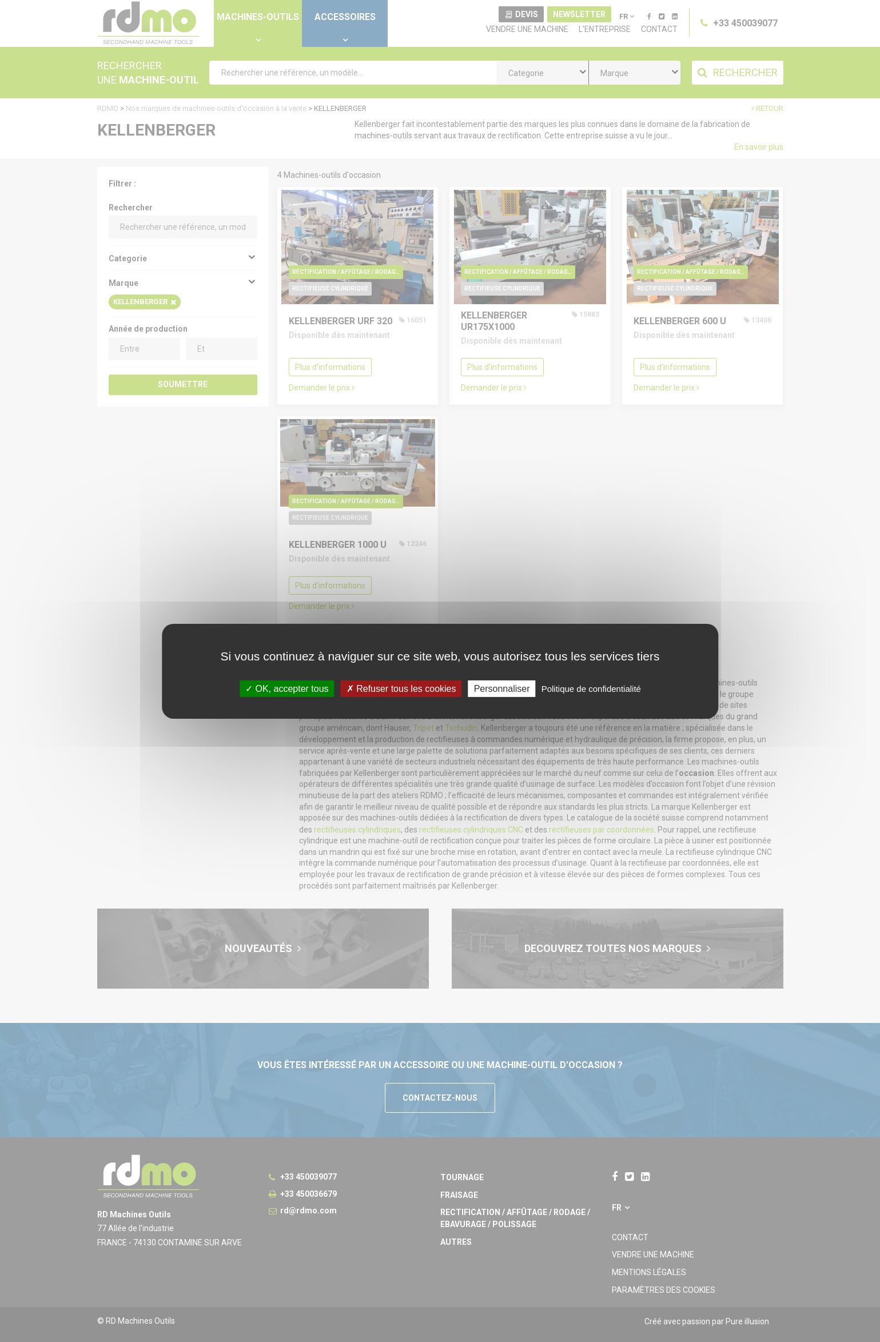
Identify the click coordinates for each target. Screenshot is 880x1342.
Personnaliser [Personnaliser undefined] (502, 688)
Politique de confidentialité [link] (591, 688)
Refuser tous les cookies (401, 688)
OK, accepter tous (287, 688)
